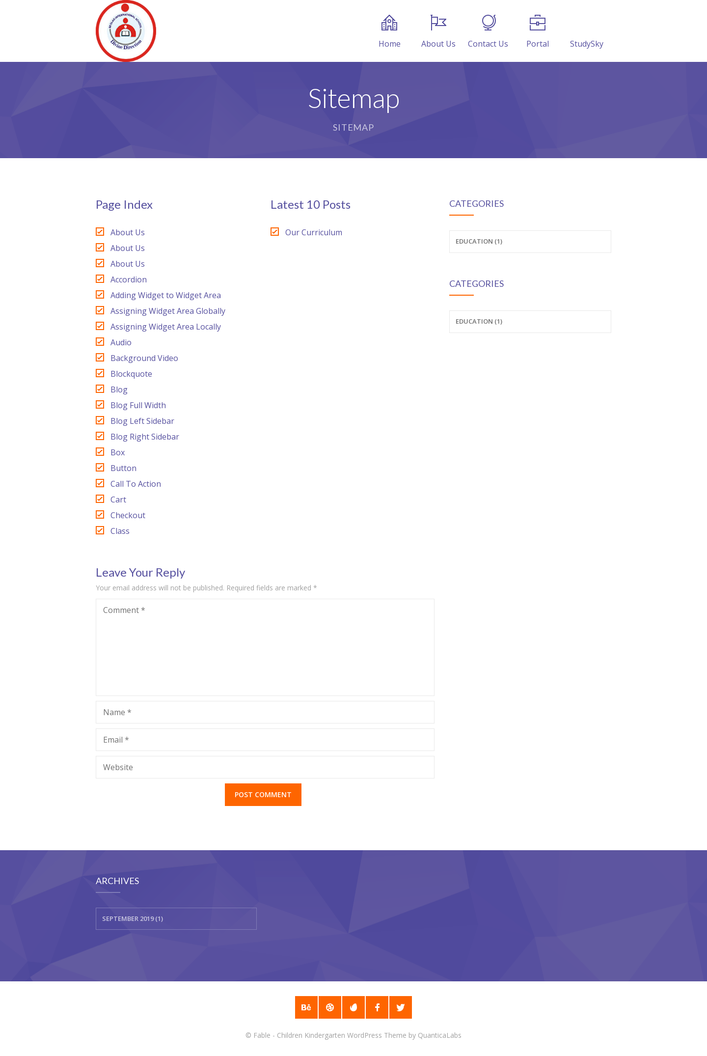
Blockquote (131, 373)
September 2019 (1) (132, 918)
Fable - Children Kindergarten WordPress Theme (330, 1035)
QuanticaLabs (440, 1035)
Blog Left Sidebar (142, 421)
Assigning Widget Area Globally (167, 311)
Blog (119, 389)
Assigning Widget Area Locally (165, 326)
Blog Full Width (138, 405)
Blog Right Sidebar (144, 436)
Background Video (144, 358)
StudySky (586, 32)
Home (390, 32)
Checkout (127, 515)
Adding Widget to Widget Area (165, 295)
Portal (537, 32)
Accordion (128, 279)
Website (118, 767)
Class (120, 531)
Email (116, 739)
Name (117, 712)
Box (117, 452)
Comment (124, 610)
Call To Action (135, 483)
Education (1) (479, 241)
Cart (118, 499)
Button (123, 468)
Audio (121, 342)
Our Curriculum (313, 232)
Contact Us (488, 32)
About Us (438, 32)
